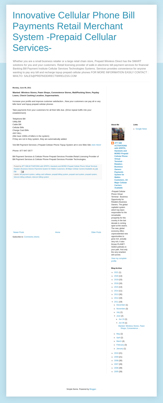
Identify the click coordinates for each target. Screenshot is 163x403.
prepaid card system (76, 174)
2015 (116, 287)
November (121, 309)
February (120, 345)
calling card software (43, 174)
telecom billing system (40, 177)
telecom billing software (22, 177)
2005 (116, 371)
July (118, 312)
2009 (116, 357)
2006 (116, 368)
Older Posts (96, 232)
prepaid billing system (60, 174)
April (118, 338)
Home (57, 232)
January (120, 349)
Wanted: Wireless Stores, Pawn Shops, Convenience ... (131, 327)
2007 (116, 364)
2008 (116, 360)
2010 (116, 353)
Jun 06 (122, 323)
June (118, 316)
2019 (116, 280)
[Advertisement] (57, 205)
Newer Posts (18, 232)
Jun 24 (122, 319)
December (121, 305)
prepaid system (91, 174)
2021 (116, 272)
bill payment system (27, 174)
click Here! (96, 145)
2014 (116, 291)
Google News (141, 129)
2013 (116, 294)
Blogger (92, 389)
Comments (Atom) (31, 237)
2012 (116, 298)
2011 (116, 302)
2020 (116, 276)
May (118, 334)
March (119, 341)
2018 (116, 283)
